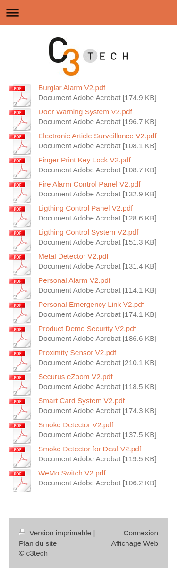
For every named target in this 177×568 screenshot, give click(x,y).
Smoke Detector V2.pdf (75, 425)
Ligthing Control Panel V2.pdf (85, 208)
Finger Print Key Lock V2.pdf (84, 160)
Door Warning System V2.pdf (85, 112)
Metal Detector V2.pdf (73, 256)
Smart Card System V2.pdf (81, 401)
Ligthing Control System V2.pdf (88, 232)
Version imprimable (56, 533)
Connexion (140, 533)
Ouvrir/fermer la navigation (88, 12)
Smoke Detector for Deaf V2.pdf (89, 449)
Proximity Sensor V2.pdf (77, 352)
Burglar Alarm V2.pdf (71, 88)
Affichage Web (134, 543)
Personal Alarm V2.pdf (74, 280)
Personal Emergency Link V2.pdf (91, 304)
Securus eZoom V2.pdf (75, 377)
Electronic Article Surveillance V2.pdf (97, 136)
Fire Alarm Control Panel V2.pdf (89, 184)
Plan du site (38, 543)
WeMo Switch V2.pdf (72, 473)
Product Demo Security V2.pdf (87, 328)
